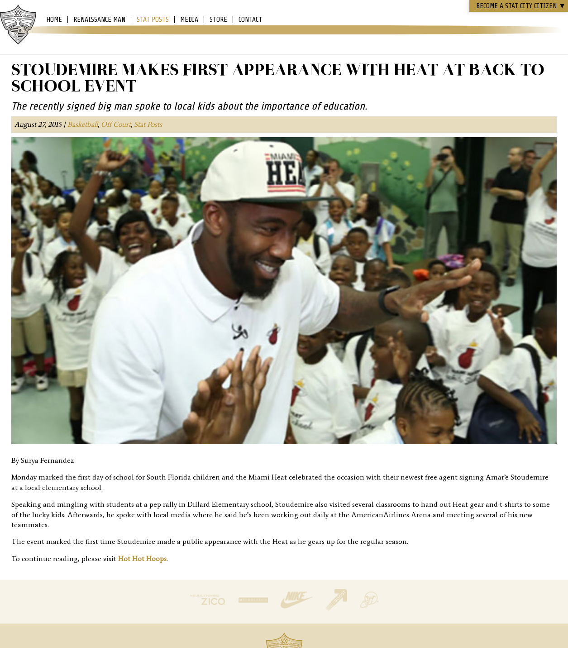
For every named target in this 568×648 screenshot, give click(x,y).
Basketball (82, 124)
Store (218, 19)
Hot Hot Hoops (142, 558)
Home (54, 19)
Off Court (116, 124)
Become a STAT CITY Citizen (521, 6)
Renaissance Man (99, 19)
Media (189, 19)
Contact (250, 19)
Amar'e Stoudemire (18, 25)
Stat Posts (153, 19)
